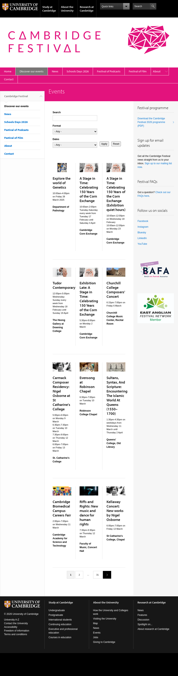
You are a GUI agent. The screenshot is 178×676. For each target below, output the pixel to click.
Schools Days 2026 (78, 71)
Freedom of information (16, 630)
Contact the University (16, 623)
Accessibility (10, 627)
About (157, 71)
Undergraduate (57, 610)
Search (57, 112)
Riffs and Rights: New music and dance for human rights (89, 512)
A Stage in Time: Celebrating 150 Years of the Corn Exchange (89, 189)
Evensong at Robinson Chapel (87, 384)
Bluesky (141, 232)
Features (142, 615)
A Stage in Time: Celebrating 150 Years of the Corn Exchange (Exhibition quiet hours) (116, 194)
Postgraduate (56, 615)
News (55, 71)
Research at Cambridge (87, 8)
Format (57, 125)
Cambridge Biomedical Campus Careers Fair (62, 508)
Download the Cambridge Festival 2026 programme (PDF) (151, 122)
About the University (67, 8)
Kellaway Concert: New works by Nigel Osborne (115, 510)
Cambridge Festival (16, 97)
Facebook (142, 221)
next (105, 574)
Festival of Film (138, 71)
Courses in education (60, 637)
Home (7, 71)
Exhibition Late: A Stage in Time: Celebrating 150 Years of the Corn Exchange (89, 299)
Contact (9, 79)
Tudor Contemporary (64, 285)
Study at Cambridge (49, 8)
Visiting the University (104, 618)
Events (97, 632)
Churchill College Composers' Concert (116, 290)
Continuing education (60, 624)
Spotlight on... (144, 624)
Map (95, 623)
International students (60, 619)
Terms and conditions (15, 634)
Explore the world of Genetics (61, 183)
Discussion (143, 619)
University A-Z (11, 619)
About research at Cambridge (153, 629)
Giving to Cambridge (104, 642)
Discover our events (32, 71)
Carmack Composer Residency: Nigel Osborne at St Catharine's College (61, 393)
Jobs (95, 637)
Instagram (142, 226)
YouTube (142, 243)
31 (97, 575)
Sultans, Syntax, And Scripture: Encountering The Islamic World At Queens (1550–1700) (117, 395)
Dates (56, 139)
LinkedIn (142, 238)
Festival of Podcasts (108, 71)
